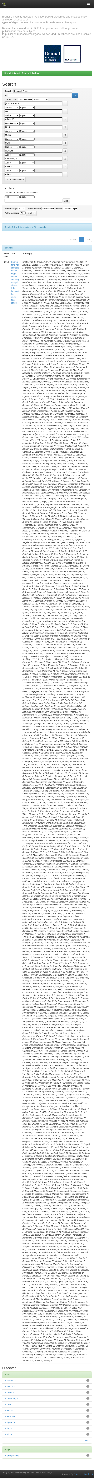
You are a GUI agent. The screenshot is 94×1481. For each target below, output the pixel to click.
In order (59, 208)
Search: (8, 91)
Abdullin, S (9, 1392)
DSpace (77, 1474)
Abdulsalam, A (11, 1398)
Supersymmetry (12, 1455)
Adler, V (8, 1428)
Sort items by (34, 208)
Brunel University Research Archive (21, 73)
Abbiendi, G (10, 1386)
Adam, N (9, 1410)
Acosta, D (9, 1404)
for (6, 95)
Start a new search (15, 179)
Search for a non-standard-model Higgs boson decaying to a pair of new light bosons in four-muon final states (15, 282)
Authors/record (12, 213)
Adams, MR (10, 1416)
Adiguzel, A (10, 1422)
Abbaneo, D (10, 1380)
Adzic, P (8, 1434)
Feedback (88, 1474)
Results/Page (11, 208)
